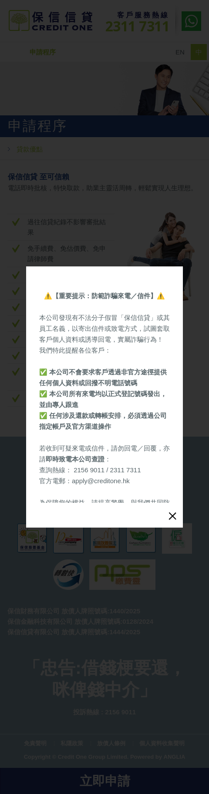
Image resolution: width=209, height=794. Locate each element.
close (172, 489)
